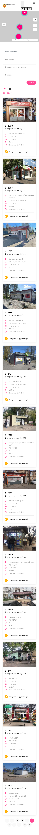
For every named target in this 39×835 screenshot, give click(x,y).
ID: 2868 (9, 125)
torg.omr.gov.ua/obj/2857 (15, 190)
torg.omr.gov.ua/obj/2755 (15, 612)
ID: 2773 (8, 435)
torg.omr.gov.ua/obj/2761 (15, 496)
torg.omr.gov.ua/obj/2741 (15, 673)
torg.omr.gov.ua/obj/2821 (15, 254)
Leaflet (15, 40)
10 (14, 825)
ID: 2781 (8, 373)
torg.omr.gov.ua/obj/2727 (15, 733)
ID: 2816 (8, 312)
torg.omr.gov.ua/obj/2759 (15, 557)
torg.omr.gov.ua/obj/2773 (15, 438)
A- (23, 9)
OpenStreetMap (24, 40)
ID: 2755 (9, 609)
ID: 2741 (8, 670)
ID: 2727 (8, 730)
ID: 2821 (8, 251)
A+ (30, 9)
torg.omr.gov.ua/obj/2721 (15, 788)
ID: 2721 (8, 785)
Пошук (31, 82)
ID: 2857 (9, 187)
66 (25, 825)
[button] (4, 24)
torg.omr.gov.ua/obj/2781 (15, 377)
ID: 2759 (9, 554)
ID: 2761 (8, 493)
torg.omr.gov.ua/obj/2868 (16, 129)
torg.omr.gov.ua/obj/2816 (15, 315)
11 (19, 825)
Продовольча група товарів (18, 152)
